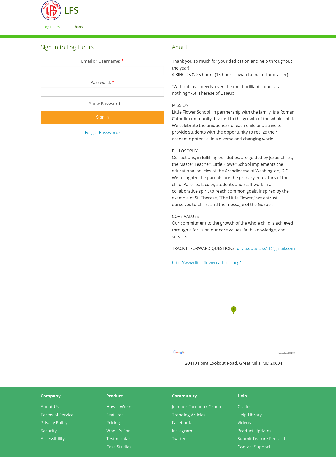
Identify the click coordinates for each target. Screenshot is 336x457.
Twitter (179, 439)
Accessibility (53, 439)
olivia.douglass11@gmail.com (266, 248)
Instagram (182, 431)
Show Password (102, 104)
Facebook (181, 423)
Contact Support (254, 447)
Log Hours (51, 26)
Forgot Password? (102, 132)
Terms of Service (57, 415)
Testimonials (119, 439)
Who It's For (118, 431)
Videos (244, 423)
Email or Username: (102, 61)
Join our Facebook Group (196, 407)
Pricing (113, 423)
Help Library (250, 415)
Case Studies (119, 447)
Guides (244, 407)
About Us (50, 407)
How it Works (119, 407)
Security (49, 431)
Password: (102, 82)
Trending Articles (189, 415)
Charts (78, 26)
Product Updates (254, 431)
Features (115, 415)
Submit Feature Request (261, 439)
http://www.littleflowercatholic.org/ (206, 262)
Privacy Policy (54, 423)
